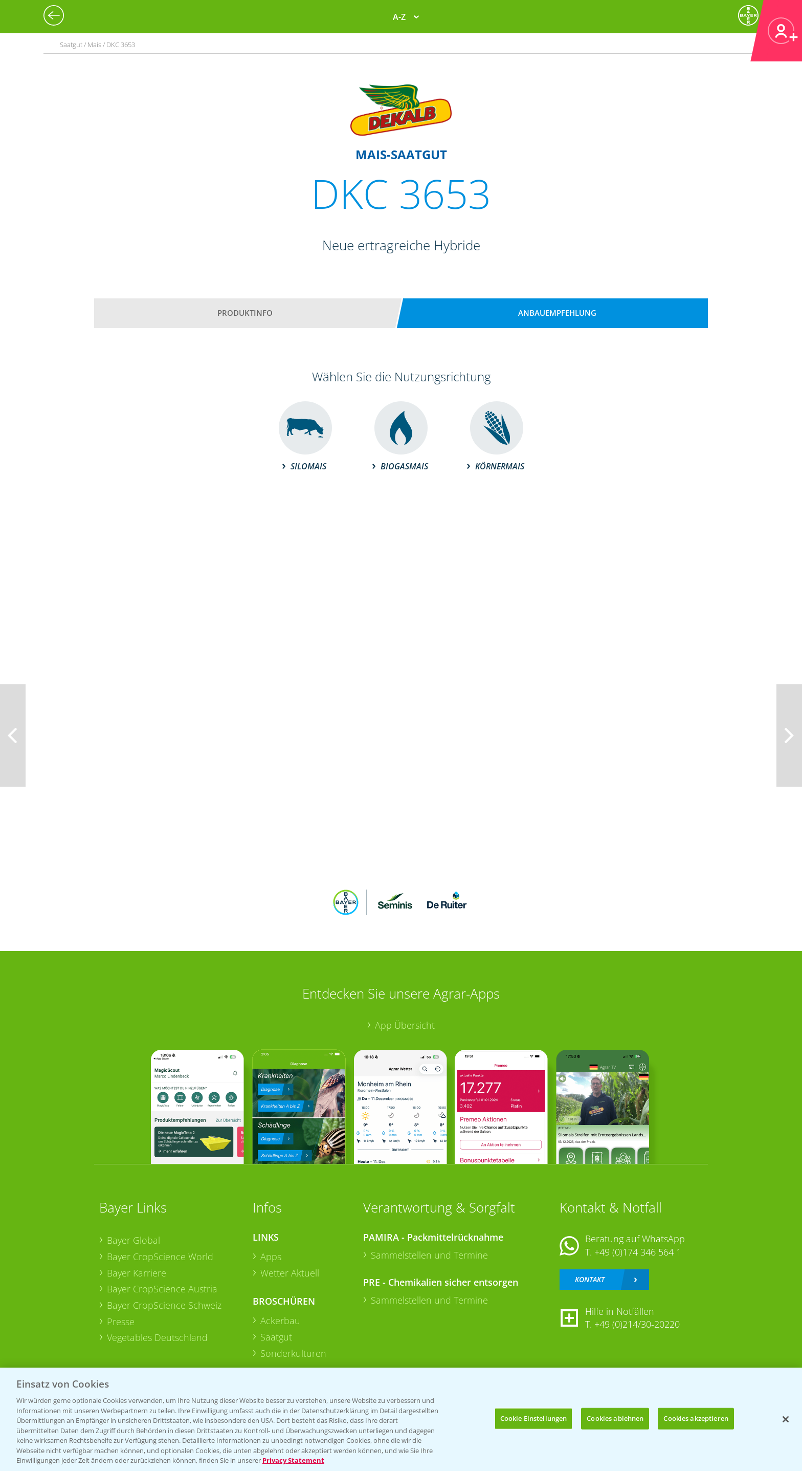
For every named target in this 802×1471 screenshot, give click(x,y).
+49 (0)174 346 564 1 (637, 1252)
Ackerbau (280, 1320)
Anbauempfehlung (557, 313)
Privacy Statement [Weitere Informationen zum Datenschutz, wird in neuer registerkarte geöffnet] (293, 1460)
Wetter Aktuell (289, 1273)
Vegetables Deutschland (157, 1337)
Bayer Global (133, 1240)
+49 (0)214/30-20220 (637, 1324)
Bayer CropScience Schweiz (164, 1305)
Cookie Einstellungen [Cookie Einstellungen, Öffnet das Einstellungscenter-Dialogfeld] (533, 1418)
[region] (401, 1419)
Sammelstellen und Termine (429, 1255)
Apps (270, 1256)
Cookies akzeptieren (695, 1418)
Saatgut (276, 1337)
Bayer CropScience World (160, 1256)
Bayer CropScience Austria (162, 1289)
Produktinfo (245, 313)
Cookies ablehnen (615, 1418)
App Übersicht (405, 1025)
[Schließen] (785, 1419)
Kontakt (590, 1279)
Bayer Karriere (136, 1273)
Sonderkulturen (293, 1353)
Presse (121, 1321)
